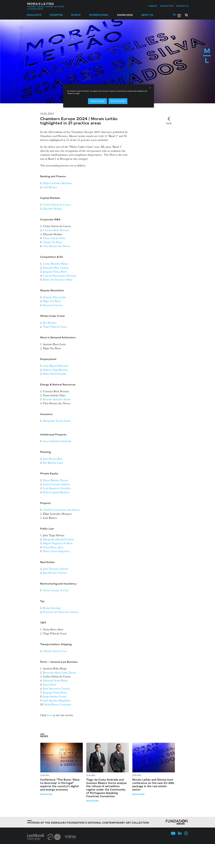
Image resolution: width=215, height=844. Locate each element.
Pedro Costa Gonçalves (56, 551)
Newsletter (167, 6)
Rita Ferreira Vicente (55, 572)
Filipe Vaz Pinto (52, 301)
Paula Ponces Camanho (57, 704)
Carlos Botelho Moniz (55, 263)
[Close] (150, 88)
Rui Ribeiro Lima (53, 462)
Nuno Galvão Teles (54, 238)
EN (179, 15)
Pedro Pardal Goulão (55, 373)
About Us (147, 15)
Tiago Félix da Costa (55, 326)
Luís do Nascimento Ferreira (59, 275)
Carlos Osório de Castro (57, 204)
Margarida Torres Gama (57, 420)
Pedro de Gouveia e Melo (57, 279)
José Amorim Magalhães (57, 700)
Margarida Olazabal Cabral (58, 539)
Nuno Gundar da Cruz (56, 590)
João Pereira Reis (53, 458)
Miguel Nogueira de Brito (58, 543)
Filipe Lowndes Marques (57, 183)
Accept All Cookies (117, 101)
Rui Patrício (49, 322)
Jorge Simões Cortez (55, 696)
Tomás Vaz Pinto (52, 242)
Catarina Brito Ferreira (56, 230)
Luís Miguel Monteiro (56, 365)
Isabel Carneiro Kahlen (56, 484)
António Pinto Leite (54, 297)
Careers (152, 6)
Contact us (182, 6)
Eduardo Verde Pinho (55, 680)
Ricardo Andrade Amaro (57, 399)
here (49, 715)
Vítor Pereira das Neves (56, 246)
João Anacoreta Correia (56, 688)
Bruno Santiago (52, 608)
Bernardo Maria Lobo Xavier (59, 672)
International (99, 15)
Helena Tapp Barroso (55, 369)
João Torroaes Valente (55, 568)
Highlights (34, 15)
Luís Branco (50, 187)
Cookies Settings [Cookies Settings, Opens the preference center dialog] (97, 101)
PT (174, 15)
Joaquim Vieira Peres (55, 271)
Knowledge (125, 15)
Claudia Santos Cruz (55, 651)
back (168, 123)
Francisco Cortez (53, 305)
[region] (108, 96)
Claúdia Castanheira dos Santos (61, 509)
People (76, 15)
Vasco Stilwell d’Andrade (57, 441)
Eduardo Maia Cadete (56, 267)
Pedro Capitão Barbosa (56, 492)
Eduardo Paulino (52, 208)
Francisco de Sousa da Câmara (60, 612)
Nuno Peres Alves (53, 547)
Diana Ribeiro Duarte (55, 480)
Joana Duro (49, 684)
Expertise (56, 15)
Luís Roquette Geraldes (57, 488)
